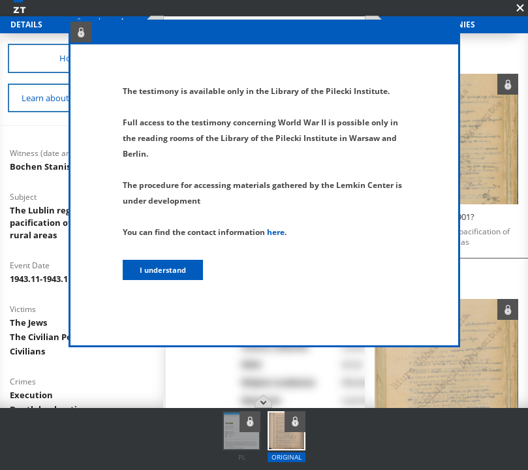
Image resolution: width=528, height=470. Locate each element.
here (276, 232)
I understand (163, 270)
